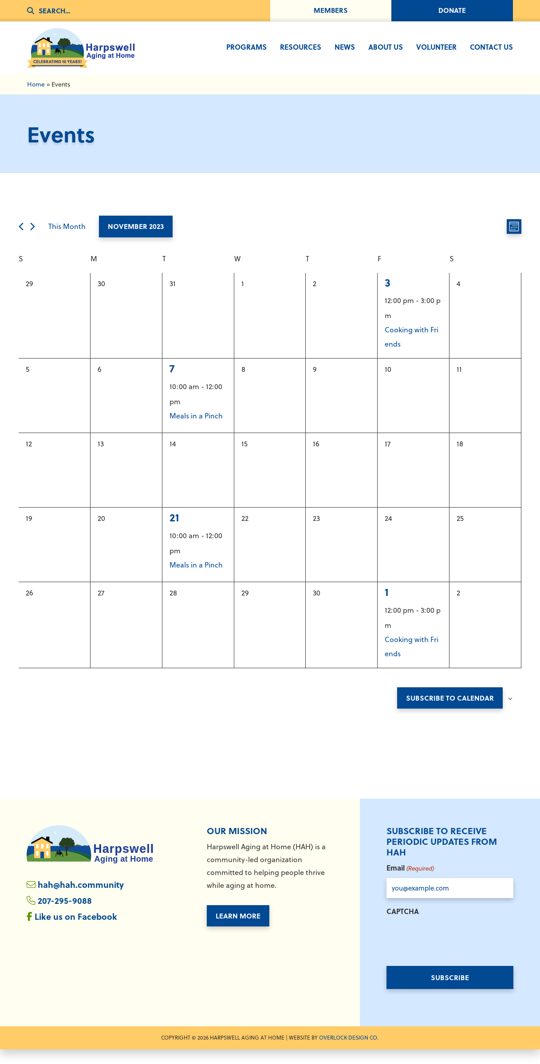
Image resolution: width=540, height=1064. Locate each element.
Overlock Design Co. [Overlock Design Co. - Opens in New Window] (348, 1052)
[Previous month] (21, 240)
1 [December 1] (387, 606)
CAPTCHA (402, 926)
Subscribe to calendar (450, 712)
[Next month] (32, 240)
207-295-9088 (65, 915)
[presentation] (453, 953)
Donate (452, 10)
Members (330, 10)
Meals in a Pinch (196, 430)
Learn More (238, 930)
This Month (67, 240)
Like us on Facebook (77, 931)
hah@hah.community (82, 898)
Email (410, 882)
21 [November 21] (174, 531)
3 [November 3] (387, 296)
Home (36, 98)
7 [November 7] (171, 382)
